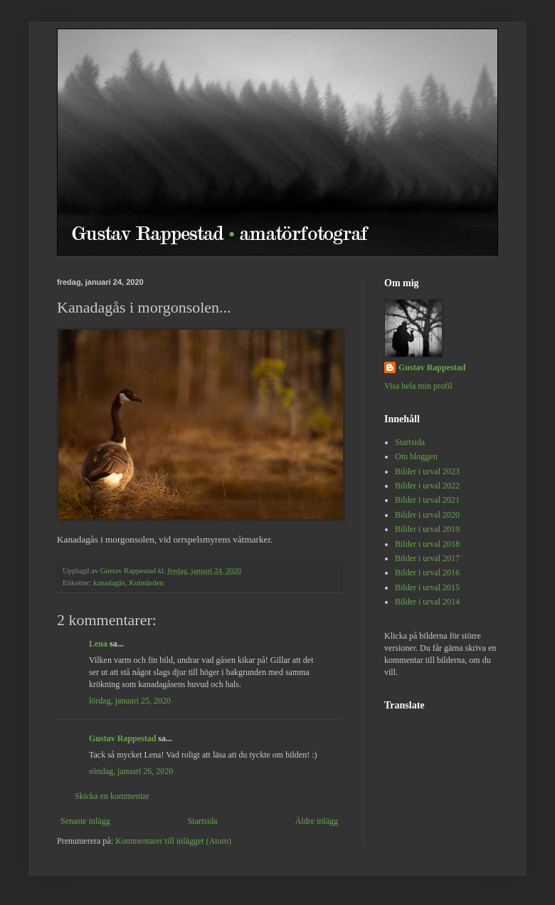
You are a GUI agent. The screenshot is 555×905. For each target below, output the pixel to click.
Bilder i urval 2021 (427, 500)
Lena (98, 644)
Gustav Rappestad (122, 738)
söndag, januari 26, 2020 (131, 771)
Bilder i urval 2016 (427, 572)
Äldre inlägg (316, 821)
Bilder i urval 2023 (427, 471)
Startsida (203, 821)
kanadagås (109, 582)
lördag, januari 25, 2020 (130, 701)
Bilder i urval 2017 (427, 558)
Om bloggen (416, 456)
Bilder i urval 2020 (427, 515)
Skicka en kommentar (112, 796)
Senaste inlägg (85, 821)
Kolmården (146, 582)
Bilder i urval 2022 (427, 486)
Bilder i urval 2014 (427, 602)
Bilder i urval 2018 (427, 544)
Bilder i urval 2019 (427, 529)
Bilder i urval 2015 (427, 587)
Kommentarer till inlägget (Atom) (173, 841)
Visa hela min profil (418, 386)
